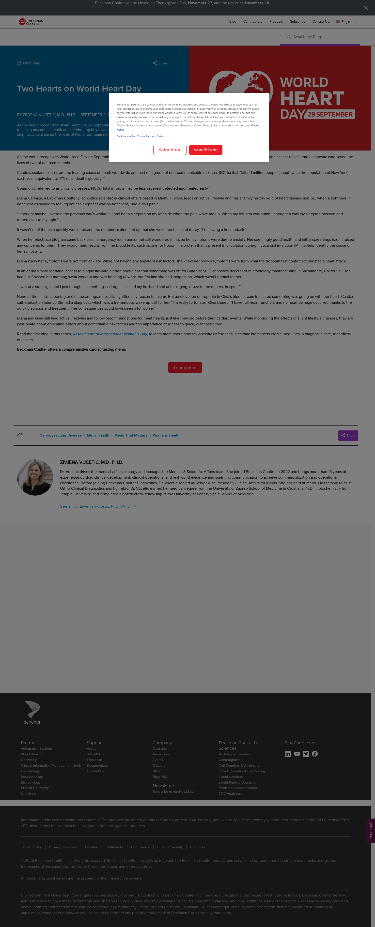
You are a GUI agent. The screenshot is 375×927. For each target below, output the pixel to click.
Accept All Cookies (206, 150)
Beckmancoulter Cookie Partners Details (141, 136)
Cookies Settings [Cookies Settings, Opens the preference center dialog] (170, 150)
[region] (189, 127)
